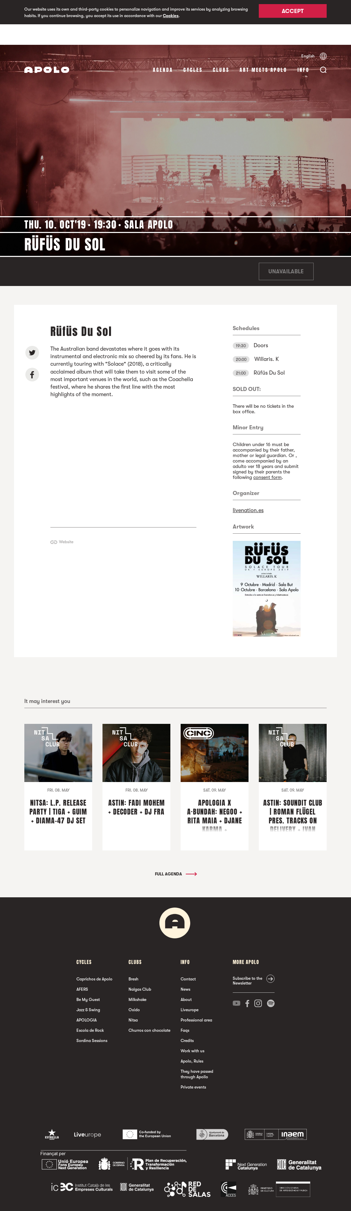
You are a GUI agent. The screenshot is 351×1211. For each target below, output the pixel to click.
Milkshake (137, 979)
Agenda (163, 49)
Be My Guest (88, 979)
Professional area (196, 999)
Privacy (143, 1199)
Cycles (193, 49)
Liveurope (189, 989)
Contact (188, 958)
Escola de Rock (90, 1009)
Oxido (134, 989)
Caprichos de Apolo (94, 958)
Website (66, 521)
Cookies (171, 15)
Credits (187, 1020)
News (185, 968)
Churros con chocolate (149, 1009)
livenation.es (248, 490)
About (186, 979)
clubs (221, 49)
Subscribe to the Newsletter (247, 960)
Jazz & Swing (88, 989)
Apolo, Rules (192, 1040)
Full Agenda (175, 853)
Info (304, 49)
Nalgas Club (140, 968)
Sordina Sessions (91, 1020)
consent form (267, 456)
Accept (293, 13)
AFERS (82, 968)
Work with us (192, 1030)
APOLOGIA (86, 999)
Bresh (133, 958)
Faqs (185, 1009)
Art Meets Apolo (263, 49)
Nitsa (133, 999)
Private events (193, 1066)
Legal (127, 1199)
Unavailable (286, 251)
